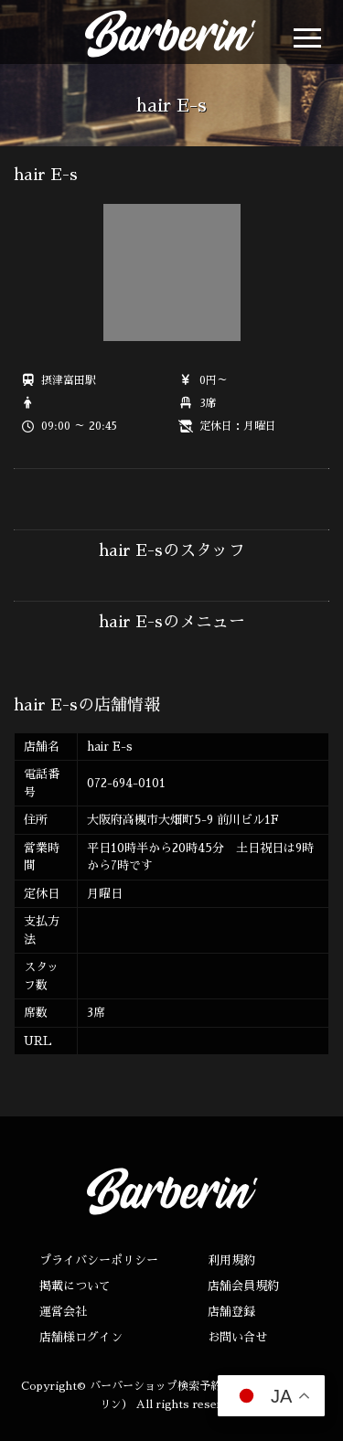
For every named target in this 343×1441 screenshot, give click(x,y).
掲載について (75, 1286)
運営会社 (63, 1312)
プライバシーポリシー (98, 1260)
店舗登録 (231, 1312)
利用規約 (231, 1260)
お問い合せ (237, 1337)
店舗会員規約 (243, 1286)
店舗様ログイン (81, 1337)
